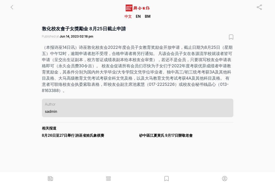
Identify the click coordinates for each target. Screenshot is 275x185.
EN (138, 16)
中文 (128, 16)
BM (147, 16)
